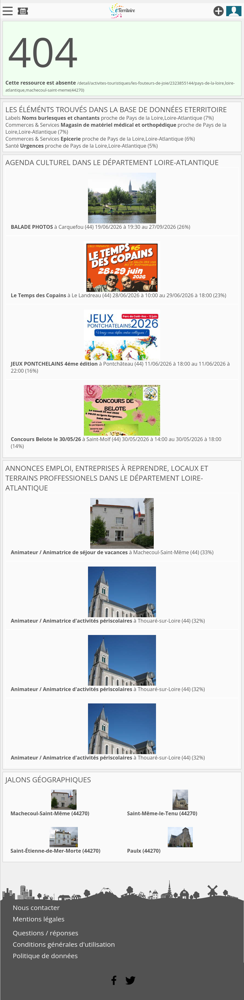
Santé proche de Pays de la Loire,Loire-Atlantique (76, 145)
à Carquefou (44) (52, 226)
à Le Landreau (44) (61, 295)
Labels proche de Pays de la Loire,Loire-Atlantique (104, 117)
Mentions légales (38, 918)
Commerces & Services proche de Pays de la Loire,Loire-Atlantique (95, 138)
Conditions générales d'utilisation (64, 944)
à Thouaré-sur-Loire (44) (101, 620)
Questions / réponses (45, 932)
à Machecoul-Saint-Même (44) (105, 552)
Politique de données (45, 955)
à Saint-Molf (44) (66, 439)
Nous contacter (36, 907)
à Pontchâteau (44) (77, 363)
